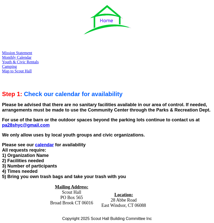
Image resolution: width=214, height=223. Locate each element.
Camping (9, 66)
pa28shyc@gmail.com (26, 125)
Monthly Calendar (17, 57)
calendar (44, 144)
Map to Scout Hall (17, 71)
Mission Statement (17, 53)
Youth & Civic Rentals (20, 62)
